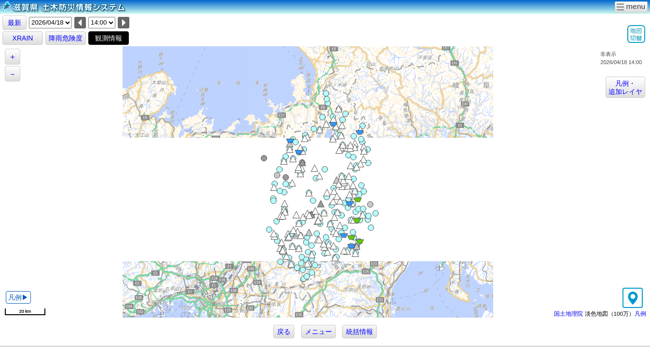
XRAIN (23, 38)
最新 (14, 23)
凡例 (640, 313)
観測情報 (108, 38)
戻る (283, 331)
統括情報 (359, 331)
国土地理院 (568, 313)
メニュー (318, 331)
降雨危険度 (66, 38)
